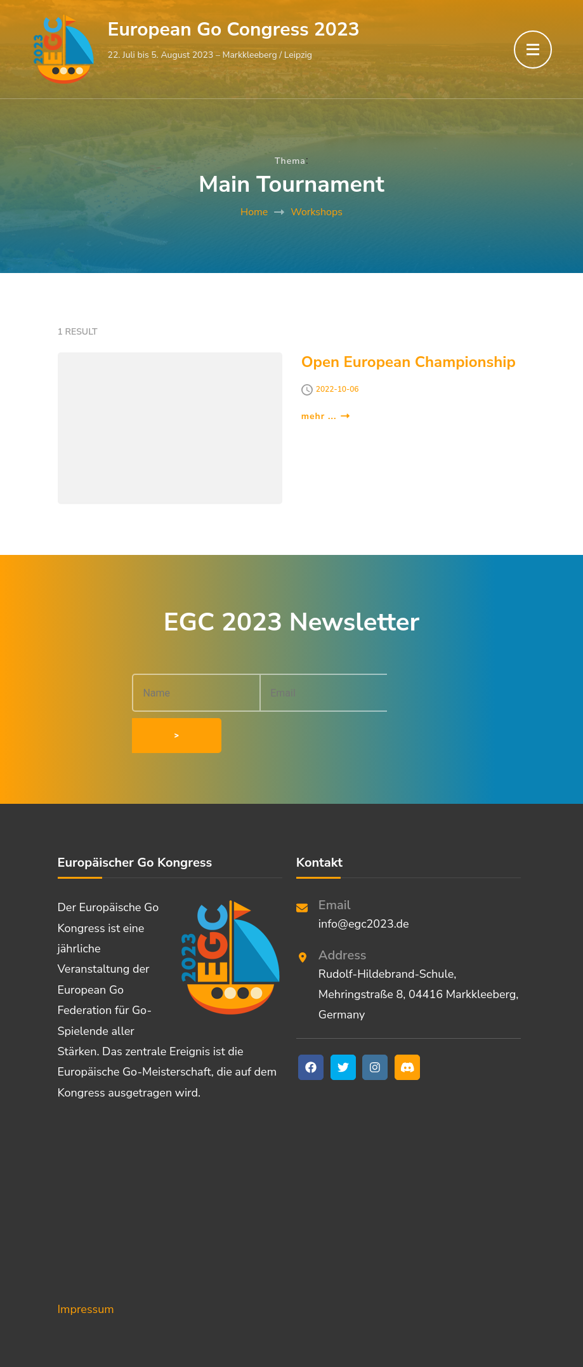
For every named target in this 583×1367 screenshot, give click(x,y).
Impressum (86, 1268)
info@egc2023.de (363, 882)
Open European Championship (408, 362)
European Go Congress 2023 (234, 30)
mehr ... (325, 416)
